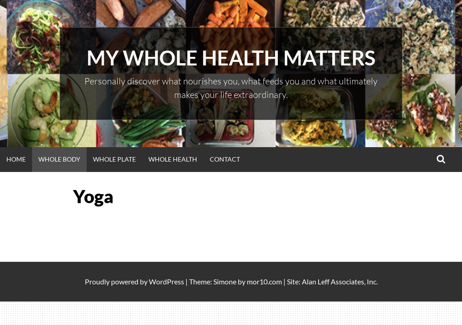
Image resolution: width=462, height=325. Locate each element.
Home (16, 159)
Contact (225, 159)
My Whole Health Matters (231, 58)
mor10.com (264, 281)
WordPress (166, 281)
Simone (224, 281)
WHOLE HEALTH (172, 159)
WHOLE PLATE (114, 159)
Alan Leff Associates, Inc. (340, 281)
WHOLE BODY (59, 159)
